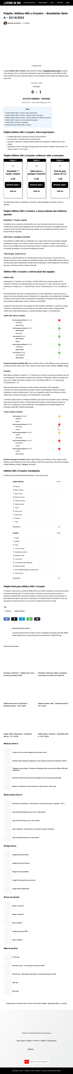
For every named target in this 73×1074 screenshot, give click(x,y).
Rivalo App (15, 991)
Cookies (43, 1040)
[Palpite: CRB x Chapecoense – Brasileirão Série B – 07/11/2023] (19, 720)
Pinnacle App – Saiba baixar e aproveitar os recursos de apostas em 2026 (34, 974)
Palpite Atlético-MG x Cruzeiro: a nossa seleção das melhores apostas (28, 118)
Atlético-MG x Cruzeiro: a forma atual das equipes (21, 120)
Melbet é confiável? (18, 914)
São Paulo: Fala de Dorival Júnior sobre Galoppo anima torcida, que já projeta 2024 (36, 778)
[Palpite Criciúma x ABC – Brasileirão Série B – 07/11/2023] (53, 690)
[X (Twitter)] (14, 619)
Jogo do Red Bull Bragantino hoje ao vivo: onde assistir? (28, 812)
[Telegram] (22, 619)
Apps (53, 3)
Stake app (15, 982)
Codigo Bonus (44, 3)
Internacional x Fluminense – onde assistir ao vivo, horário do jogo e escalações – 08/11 (38, 803)
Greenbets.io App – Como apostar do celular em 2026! (28, 965)
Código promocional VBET (20, 931)
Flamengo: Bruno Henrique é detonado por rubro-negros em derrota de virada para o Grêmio (39, 761)
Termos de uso (51, 1040)
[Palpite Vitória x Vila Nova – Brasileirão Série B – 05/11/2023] (53, 720)
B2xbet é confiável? (18, 906)
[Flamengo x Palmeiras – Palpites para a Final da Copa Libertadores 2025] (19, 659)
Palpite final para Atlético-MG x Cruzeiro (18, 125)
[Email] (37, 619)
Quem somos (21, 1040)
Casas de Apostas (30, 3)
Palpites (61, 3)
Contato (28, 1040)
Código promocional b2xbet (20, 854)
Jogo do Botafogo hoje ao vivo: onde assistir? (25, 837)
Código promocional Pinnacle (21, 863)
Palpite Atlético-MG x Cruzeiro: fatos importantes (21, 113)
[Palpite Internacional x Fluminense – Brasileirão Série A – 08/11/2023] (19, 690)
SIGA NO (31, 1049)
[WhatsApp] (29, 619)
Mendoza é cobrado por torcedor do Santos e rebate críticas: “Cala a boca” (34, 786)
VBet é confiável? (17, 940)
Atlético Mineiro (19, 611)
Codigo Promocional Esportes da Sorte (23, 880)
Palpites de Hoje (22, 1003)
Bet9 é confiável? (17, 923)
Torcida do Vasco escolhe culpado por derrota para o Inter (29, 752)
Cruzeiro (8, 611)
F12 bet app (15, 957)
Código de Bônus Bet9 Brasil (20, 888)
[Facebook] (7, 619)
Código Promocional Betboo (20, 871)
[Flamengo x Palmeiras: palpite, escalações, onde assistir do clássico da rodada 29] (53, 659)
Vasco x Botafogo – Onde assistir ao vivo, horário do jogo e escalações (33, 829)
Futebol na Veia (11, 1003)
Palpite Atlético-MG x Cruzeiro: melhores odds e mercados (24, 115)
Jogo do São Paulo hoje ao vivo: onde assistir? (26, 820)
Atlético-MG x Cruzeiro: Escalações (16, 122)
